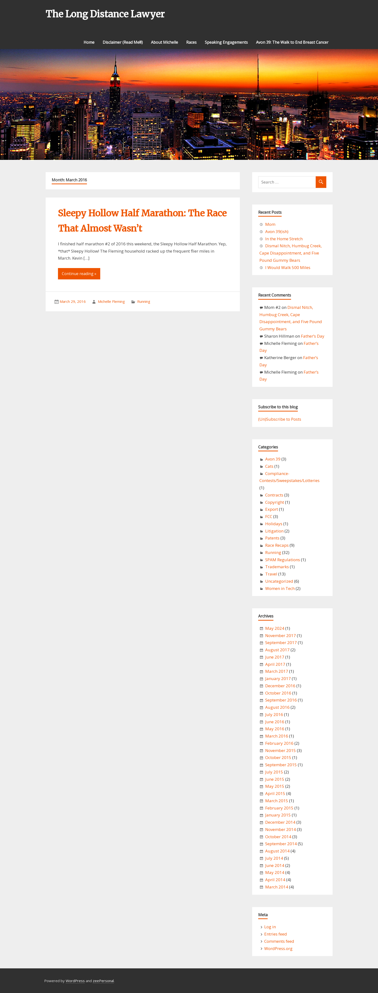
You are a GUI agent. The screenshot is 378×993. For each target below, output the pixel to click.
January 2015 (278, 815)
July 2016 (274, 714)
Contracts (274, 495)
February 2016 (279, 743)
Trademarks (277, 566)
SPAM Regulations (282, 559)
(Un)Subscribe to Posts (279, 419)
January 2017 (278, 678)
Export (271, 509)
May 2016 (274, 728)
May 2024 (274, 628)
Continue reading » (79, 273)
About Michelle (164, 42)
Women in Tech (280, 588)
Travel (271, 574)
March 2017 (276, 671)
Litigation (274, 531)
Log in (270, 926)
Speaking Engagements (226, 42)
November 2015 (280, 750)
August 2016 (277, 707)
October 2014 (278, 836)
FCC (268, 516)
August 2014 (277, 851)
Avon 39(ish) (276, 231)
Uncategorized (279, 581)
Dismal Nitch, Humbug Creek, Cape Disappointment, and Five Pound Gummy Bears (290, 253)
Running (143, 301)
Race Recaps (277, 545)
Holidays (273, 523)
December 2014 (280, 822)
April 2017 (275, 664)
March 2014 (276, 887)
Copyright (274, 502)
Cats (269, 466)
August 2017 (277, 650)
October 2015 (278, 757)
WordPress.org (278, 948)
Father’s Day (312, 336)
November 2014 (280, 829)
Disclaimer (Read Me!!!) (123, 42)
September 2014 (281, 843)
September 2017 (281, 642)
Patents (272, 538)
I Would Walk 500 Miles (287, 267)
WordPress (75, 980)
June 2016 (274, 721)
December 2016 (280, 685)
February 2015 (279, 808)
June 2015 (274, 779)
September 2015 (281, 764)
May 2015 (274, 786)
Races (191, 42)
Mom (270, 224)
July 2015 (274, 772)
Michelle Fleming (111, 301)
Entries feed (275, 934)
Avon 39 (272, 459)
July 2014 (274, 858)
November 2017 (280, 635)
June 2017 (274, 657)
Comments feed (279, 941)
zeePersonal (103, 980)
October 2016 (278, 693)
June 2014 (274, 865)
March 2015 (276, 800)
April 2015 (275, 793)
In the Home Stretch (284, 238)
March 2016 (276, 736)
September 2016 (281, 700)
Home (89, 42)
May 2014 (274, 872)
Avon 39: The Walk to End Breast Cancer (292, 42)
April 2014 (275, 879)
